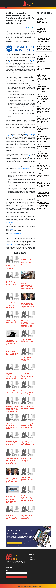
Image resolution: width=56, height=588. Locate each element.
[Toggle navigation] (6, 8)
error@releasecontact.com (12, 244)
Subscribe (16, 577)
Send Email (10, 229)
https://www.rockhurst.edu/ (15, 233)
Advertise (31, 561)
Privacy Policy (32, 559)
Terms (30, 557)
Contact (31, 563)
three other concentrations (23, 168)
